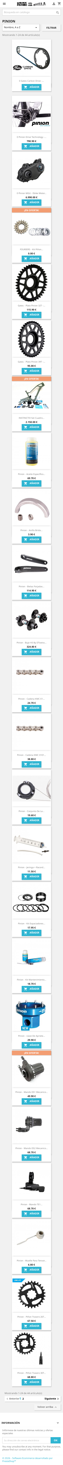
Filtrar (51, 27)
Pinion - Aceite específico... (31, 474)
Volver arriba (47, 1407)
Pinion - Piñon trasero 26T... (31, 1316)
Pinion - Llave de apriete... (31, 1035)
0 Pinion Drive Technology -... (31, 137)
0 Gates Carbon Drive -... (31, 80)
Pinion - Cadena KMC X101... (31, 755)
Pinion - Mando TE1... (31, 1204)
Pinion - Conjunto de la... (31, 811)
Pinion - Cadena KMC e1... (31, 698)
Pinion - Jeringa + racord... (31, 867)
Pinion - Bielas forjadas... (31, 586)
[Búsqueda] (31, 12)
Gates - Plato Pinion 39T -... (31, 361)
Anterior (12, 1399)
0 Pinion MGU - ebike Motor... (31, 193)
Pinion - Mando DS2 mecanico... (31, 1148)
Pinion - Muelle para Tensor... (31, 1260)
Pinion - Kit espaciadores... (31, 923)
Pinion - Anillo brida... (31, 530)
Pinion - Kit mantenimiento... (31, 979)
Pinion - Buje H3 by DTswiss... (32, 642)
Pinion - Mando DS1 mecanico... (31, 1092)
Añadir (31, 87)
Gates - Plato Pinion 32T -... (31, 305)
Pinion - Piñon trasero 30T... (31, 1372)
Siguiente (52, 1399)
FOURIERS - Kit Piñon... (31, 249)
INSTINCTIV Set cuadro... (31, 417)
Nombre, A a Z (21, 27)
